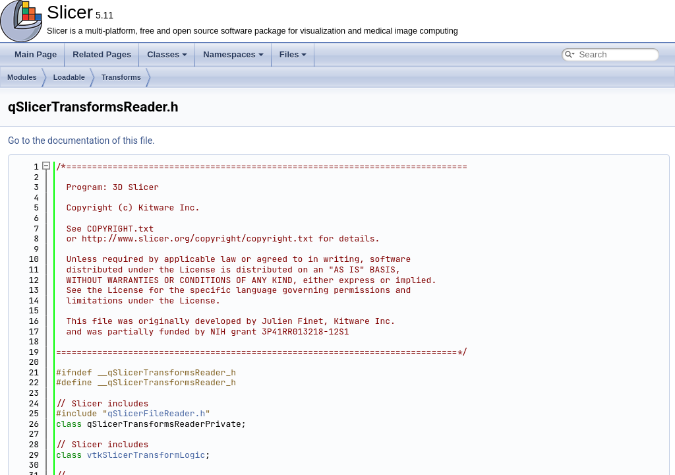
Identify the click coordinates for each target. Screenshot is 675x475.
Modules (22, 77)
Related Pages (102, 54)
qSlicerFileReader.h (156, 413)
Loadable (69, 77)
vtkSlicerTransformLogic (146, 454)
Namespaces (233, 54)
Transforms (121, 77)
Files (293, 54)
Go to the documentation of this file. (81, 140)
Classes (167, 54)
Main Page (36, 54)
